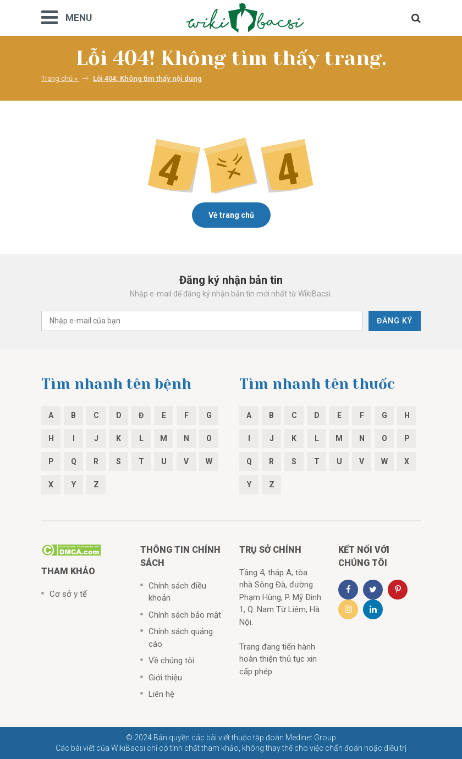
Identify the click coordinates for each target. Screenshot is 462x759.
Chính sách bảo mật (184, 615)
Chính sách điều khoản (177, 592)
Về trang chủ (231, 215)
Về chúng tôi (171, 661)
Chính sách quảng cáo (180, 637)
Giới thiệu (165, 678)
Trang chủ (57, 78)
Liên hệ (161, 694)
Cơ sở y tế (68, 594)
